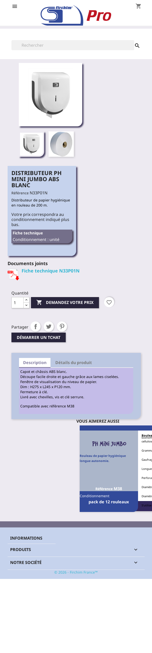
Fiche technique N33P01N (51, 271)
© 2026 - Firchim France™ (76, 572)
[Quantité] (17, 302)
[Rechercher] (72, 45)
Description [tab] (34, 362)
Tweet (49, 326)
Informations (26, 538)
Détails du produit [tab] (73, 362)
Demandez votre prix (65, 302)
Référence (20, 193)
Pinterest (62, 326)
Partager (35, 326)
